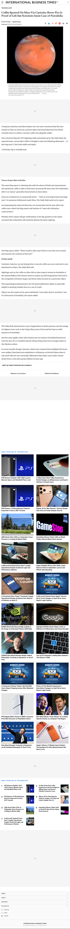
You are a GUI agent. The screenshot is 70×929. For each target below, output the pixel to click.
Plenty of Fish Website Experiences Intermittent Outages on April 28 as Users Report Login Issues (51, 688)
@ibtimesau (17, 22)
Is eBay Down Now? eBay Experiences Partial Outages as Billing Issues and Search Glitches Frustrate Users (52, 480)
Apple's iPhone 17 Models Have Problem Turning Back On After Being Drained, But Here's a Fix (51, 747)
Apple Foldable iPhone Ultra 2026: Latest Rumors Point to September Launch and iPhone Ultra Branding (50, 568)
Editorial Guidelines (52, 373)
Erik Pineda (7, 22)
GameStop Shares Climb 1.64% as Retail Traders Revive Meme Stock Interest (49, 809)
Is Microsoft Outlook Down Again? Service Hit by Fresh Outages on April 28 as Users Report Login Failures (51, 598)
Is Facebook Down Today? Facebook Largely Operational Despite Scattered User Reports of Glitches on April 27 (17, 598)
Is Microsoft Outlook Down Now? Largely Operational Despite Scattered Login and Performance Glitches (16, 568)
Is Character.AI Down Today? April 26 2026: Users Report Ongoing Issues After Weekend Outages (17, 688)
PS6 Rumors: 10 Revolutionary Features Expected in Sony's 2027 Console (14, 798)
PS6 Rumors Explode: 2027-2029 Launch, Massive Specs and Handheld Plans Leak (13, 787)
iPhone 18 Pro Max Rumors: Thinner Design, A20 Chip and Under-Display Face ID (49, 798)
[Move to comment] (67, 23)
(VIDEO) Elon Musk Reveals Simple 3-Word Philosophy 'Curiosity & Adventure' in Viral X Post (17, 657)
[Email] (63, 23)
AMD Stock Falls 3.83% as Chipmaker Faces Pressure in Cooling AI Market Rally (14, 809)
